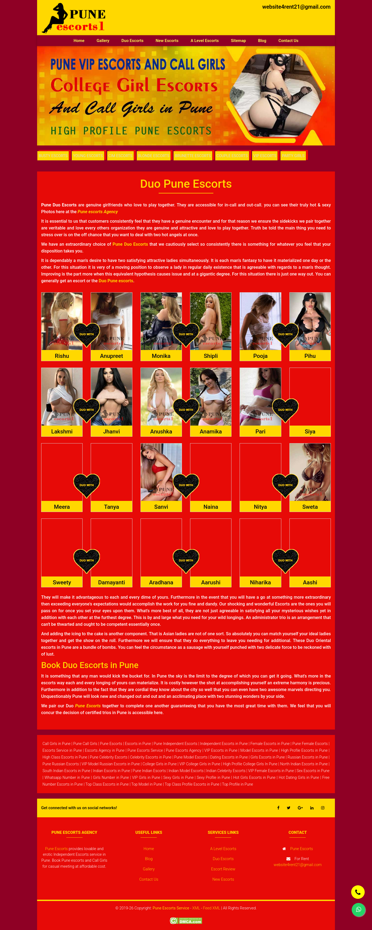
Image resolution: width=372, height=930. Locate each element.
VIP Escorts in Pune (220, 750)
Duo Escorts (132, 40)
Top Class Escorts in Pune (107, 784)
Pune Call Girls (85, 743)
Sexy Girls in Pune (178, 777)
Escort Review (223, 869)
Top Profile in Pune (237, 784)
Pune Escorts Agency (183, 750)
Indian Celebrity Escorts (226, 771)
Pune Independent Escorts (175, 743)
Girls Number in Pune (111, 777)
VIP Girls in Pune (146, 777)
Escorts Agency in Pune (105, 750)
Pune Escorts (111, 743)
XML (196, 908)
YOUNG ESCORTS (89, 156)
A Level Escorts (205, 40)
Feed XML (211, 908)
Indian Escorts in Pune (111, 771)
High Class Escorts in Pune (65, 757)
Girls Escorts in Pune (267, 757)
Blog (262, 40)
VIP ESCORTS (268, 156)
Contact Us (288, 40)
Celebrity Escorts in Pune (151, 757)
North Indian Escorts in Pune (304, 764)
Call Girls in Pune (56, 743)
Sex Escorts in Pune (313, 771)
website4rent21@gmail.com (296, 7)
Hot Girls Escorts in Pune (254, 777)
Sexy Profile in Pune (213, 777)
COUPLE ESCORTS (234, 156)
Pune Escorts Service (145, 750)
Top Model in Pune (146, 784)
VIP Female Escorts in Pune (271, 771)
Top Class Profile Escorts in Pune (192, 784)
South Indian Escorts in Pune (66, 771)
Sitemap (238, 40)
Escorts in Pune (138, 743)
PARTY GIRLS (298, 156)
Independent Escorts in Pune (224, 743)
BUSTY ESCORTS (53, 156)
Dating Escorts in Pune (229, 757)
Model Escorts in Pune (259, 750)
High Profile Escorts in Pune (304, 750)
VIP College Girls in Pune (200, 764)
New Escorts (167, 40)
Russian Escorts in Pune (308, 757)
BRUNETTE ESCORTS (195, 156)
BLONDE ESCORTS (155, 156)
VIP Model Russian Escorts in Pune (110, 764)
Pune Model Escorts (190, 757)
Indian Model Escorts (186, 771)
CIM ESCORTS (122, 156)
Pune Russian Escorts (61, 764)
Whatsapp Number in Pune (67, 777)
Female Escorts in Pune (270, 743)
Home (82, 40)
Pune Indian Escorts (149, 771)
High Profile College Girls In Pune (250, 764)
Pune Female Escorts (310, 743)
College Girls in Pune (160, 764)
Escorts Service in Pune (62, 750)
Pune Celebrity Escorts (108, 757)
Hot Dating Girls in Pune (299, 777)
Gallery (103, 40)
